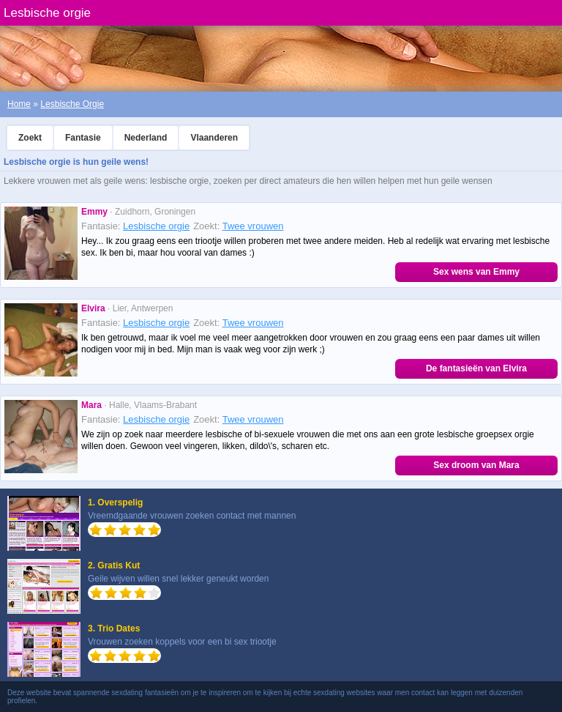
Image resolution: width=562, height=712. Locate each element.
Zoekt (30, 138)
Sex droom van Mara (476, 465)
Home (19, 104)
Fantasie (83, 138)
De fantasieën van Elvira (476, 368)
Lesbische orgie (156, 225)
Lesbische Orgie (72, 104)
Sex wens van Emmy (476, 272)
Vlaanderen (214, 138)
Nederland (146, 138)
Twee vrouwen (253, 225)
